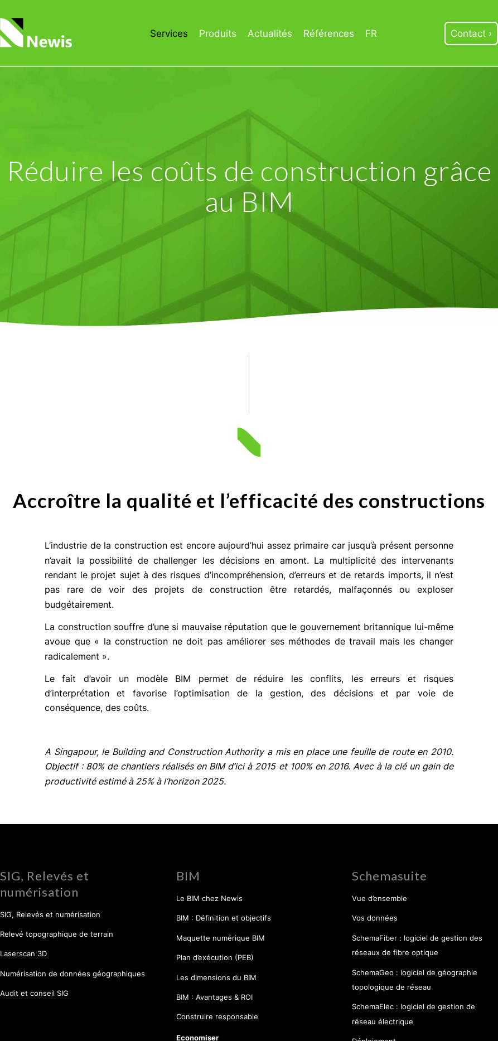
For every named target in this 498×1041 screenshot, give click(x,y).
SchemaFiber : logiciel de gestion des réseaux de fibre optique (417, 945)
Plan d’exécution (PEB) (215, 957)
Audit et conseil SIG (34, 993)
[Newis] (37, 33)
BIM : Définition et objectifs (223, 917)
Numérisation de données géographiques (72, 973)
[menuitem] (169, 33)
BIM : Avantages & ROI (214, 996)
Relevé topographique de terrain (56, 933)
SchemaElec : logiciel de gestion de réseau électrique (413, 1013)
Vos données (375, 917)
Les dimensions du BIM (216, 977)
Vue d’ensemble (379, 898)
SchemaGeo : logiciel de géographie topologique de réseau (414, 979)
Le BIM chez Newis (209, 898)
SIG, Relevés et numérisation (50, 914)
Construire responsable (217, 1016)
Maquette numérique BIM (220, 937)
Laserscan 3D (23, 953)
